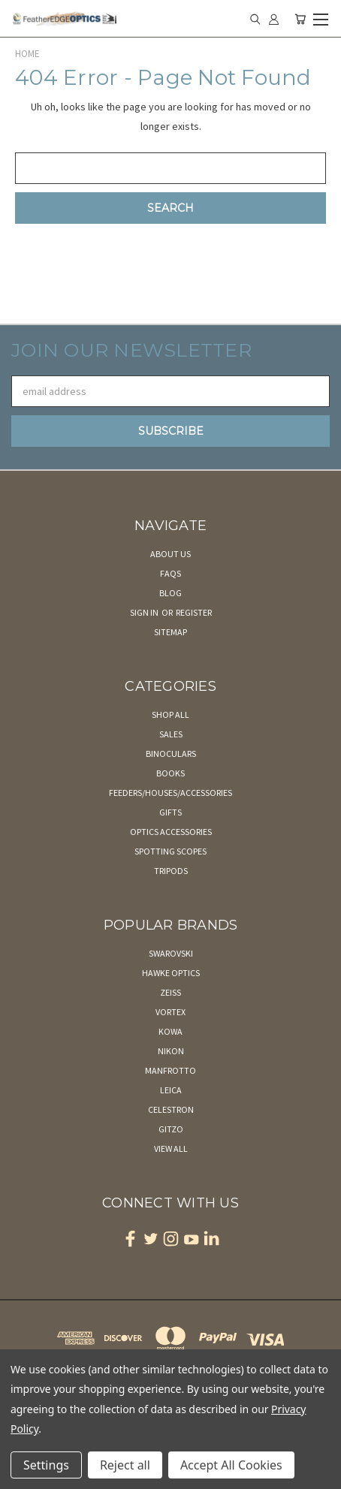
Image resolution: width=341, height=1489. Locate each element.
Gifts (170, 812)
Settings (46, 1465)
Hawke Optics (171, 972)
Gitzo (170, 1129)
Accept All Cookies (231, 1465)
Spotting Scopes (170, 851)
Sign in (145, 612)
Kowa (170, 1031)
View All (171, 1148)
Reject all (125, 1465)
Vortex (170, 1011)
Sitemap (170, 631)
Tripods (171, 870)
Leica (171, 1090)
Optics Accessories (171, 831)
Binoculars (171, 753)
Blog (170, 592)
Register (194, 612)
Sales (171, 734)
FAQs (170, 573)
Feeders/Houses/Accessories (170, 792)
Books (170, 773)
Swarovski (171, 953)
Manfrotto (170, 1070)
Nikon (171, 1050)
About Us (170, 553)
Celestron (171, 1109)
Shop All (170, 714)
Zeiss (170, 992)
